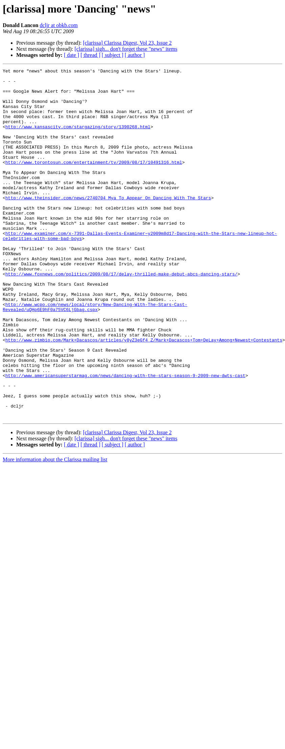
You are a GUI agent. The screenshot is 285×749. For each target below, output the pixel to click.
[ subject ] (112, 55)
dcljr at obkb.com (58, 25)
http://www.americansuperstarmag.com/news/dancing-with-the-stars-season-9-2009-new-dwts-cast (125, 437)
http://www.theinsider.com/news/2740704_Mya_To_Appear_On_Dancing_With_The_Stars (108, 224)
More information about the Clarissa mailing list (55, 529)
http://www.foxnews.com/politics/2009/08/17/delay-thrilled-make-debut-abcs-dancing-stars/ (121, 315)
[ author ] (135, 55)
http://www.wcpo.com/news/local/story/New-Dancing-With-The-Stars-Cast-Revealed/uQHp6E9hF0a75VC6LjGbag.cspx (95, 355)
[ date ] (71, 55)
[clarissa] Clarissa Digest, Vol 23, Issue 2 (127, 43)
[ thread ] (90, 55)
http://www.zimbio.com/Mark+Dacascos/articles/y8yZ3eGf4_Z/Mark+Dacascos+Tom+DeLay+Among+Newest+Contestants (143, 395)
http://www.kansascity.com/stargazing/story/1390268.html (77, 139)
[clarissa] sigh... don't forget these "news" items (125, 49)
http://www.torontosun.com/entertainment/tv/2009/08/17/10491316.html (93, 181)
